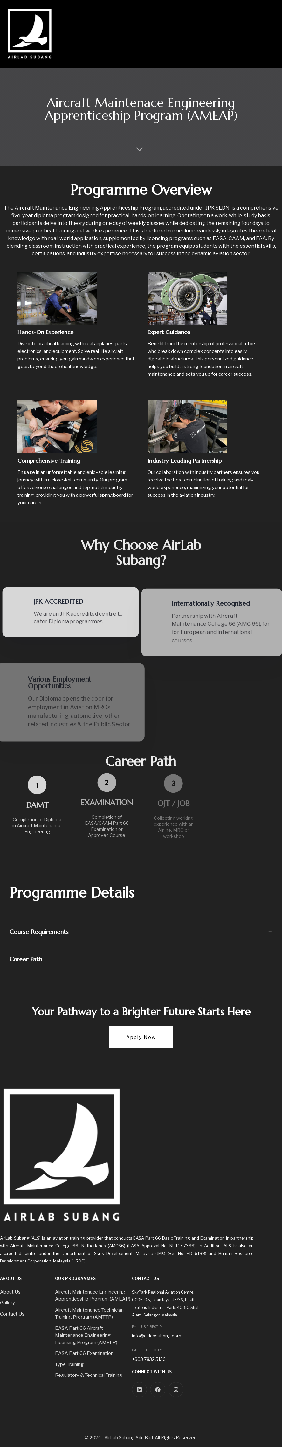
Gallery (7, 1303)
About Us (10, 1292)
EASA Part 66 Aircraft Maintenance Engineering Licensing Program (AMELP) (86, 1335)
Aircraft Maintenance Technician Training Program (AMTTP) (89, 1313)
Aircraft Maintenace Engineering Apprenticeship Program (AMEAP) (92, 1295)
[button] (141, 932)
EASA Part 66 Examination (84, 1353)
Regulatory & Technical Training (88, 1375)
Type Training (69, 1364)
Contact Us (12, 1314)
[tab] (141, 932)
